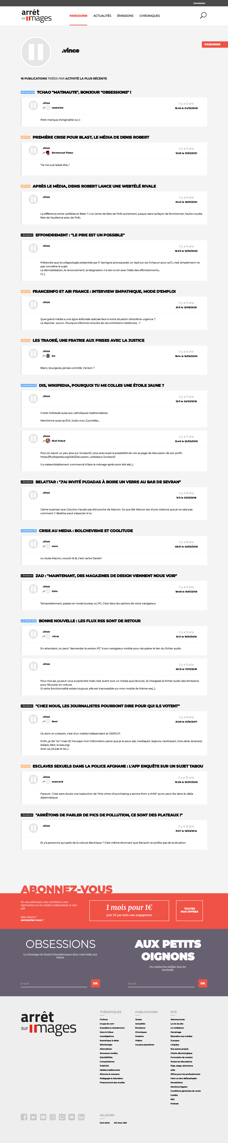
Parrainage (176, 1032)
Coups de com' (107, 1024)
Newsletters (177, 1082)
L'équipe (175, 1044)
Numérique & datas (109, 1040)
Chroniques (149, 16)
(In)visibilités (106, 1057)
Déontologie (106, 1044)
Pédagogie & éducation (111, 1078)
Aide (173, 1070)
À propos (175, 1040)
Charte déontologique (181, 1053)
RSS (172, 1099)
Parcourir (78, 16)
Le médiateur (177, 1028)
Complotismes (107, 1061)
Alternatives (106, 1049)
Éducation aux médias (181, 1036)
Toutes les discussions (181, 1061)
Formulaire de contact (182, 1057)
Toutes (138, 1019)
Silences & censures (109, 1074)
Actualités (102, 16)
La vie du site (177, 1024)
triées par (64, 78)
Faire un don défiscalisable (184, 1078)
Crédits (174, 1095)
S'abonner (212, 44)
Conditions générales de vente (186, 1091)
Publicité (104, 1066)
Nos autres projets (179, 1049)
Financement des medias (112, 1082)
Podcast (174, 1103)
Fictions (104, 1019)
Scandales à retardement (112, 1028)
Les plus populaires (144, 1044)
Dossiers (139, 1036)
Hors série (105, 1123)
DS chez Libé (120, 1123)
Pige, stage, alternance (182, 1066)
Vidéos (138, 1040)
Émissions (125, 16)
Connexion (199, 3)
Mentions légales (179, 1087)
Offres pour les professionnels (185, 1074)
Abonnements (178, 1019)
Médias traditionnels (110, 1070)
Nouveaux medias (108, 1053)
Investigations (107, 1036)
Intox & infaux (106, 1032)
